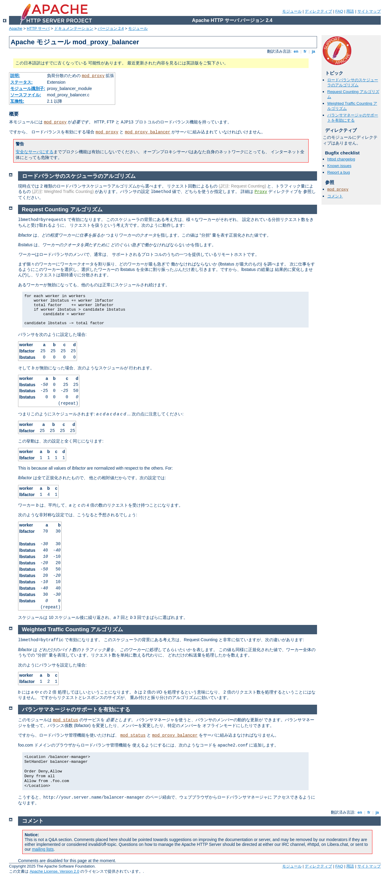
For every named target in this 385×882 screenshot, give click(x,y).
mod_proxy (93, 75)
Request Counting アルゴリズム (62, 210)
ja (313, 51)
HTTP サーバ (38, 28)
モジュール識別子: (27, 88)
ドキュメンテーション (73, 28)
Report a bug (338, 172)
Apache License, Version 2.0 (54, 871)
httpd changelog (341, 159)
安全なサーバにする (35, 151)
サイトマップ (369, 11)
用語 (350, 11)
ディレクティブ (318, 11)
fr (305, 51)
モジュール (292, 11)
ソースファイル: (25, 94)
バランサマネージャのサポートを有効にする (352, 118)
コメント (335, 196)
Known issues (339, 165)
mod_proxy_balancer (147, 132)
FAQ (339, 11)
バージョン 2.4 (111, 28)
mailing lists (43, 849)
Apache (15, 28)
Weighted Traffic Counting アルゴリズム (72, 629)
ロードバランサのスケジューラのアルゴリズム (352, 82)
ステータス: (21, 82)
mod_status (65, 720)
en (296, 51)
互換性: (17, 101)
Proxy (260, 191)
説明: (15, 75)
